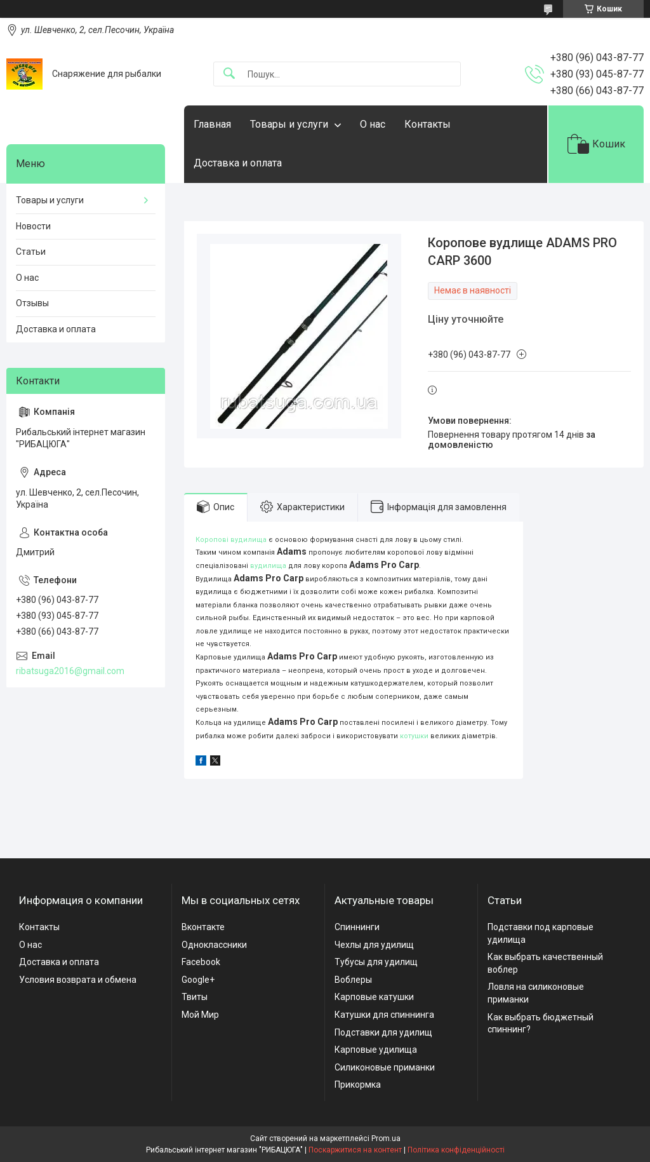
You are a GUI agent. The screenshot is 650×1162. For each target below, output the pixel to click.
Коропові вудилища (231, 540)
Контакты (427, 124)
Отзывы (32, 303)
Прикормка (358, 1084)
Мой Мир (200, 1015)
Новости (33, 226)
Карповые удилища (376, 1049)
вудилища (268, 566)
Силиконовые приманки (385, 1067)
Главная (212, 124)
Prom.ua (386, 1138)
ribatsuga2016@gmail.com (70, 671)
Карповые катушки (374, 997)
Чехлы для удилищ (374, 945)
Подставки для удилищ (383, 1032)
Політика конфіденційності (456, 1149)
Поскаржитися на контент (355, 1149)
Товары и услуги (289, 124)
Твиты (195, 997)
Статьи (31, 252)
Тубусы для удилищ (376, 962)
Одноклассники (214, 945)
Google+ (198, 980)
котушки (414, 736)
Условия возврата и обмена (77, 980)
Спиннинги (357, 927)
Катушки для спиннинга (384, 1015)
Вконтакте (203, 927)
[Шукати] (229, 74)
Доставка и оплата (238, 163)
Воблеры (353, 980)
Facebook (201, 962)
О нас (372, 124)
